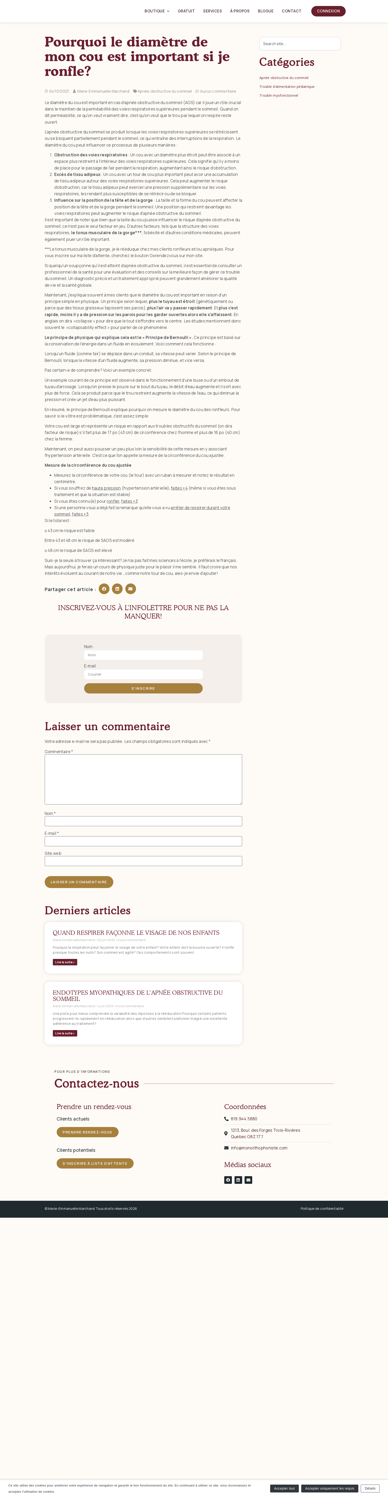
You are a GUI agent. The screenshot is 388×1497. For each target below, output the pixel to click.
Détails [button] (370, 1488)
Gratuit (186, 11)
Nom (88, 647)
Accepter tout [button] (284, 1488)
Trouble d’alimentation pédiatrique (287, 86)
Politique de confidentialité (322, 1208)
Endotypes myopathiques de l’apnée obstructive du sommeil (138, 995)
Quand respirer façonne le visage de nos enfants (136, 932)
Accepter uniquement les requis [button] (329, 1488)
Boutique (157, 11)
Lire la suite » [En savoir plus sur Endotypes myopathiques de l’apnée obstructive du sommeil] (65, 1034)
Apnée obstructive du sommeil (165, 91)
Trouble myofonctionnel (278, 95)
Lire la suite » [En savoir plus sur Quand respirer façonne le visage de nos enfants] (65, 962)
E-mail (90, 666)
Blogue (265, 11)
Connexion (328, 11)
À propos (240, 11)
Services (212, 11)
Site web (53, 853)
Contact (292, 11)
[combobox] (300, 43)
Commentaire (59, 752)
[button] (104, 588)
